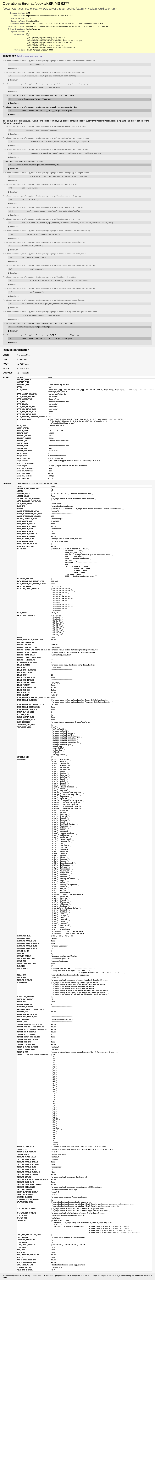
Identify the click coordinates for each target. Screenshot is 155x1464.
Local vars (13, 71)
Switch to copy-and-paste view (29, 58)
